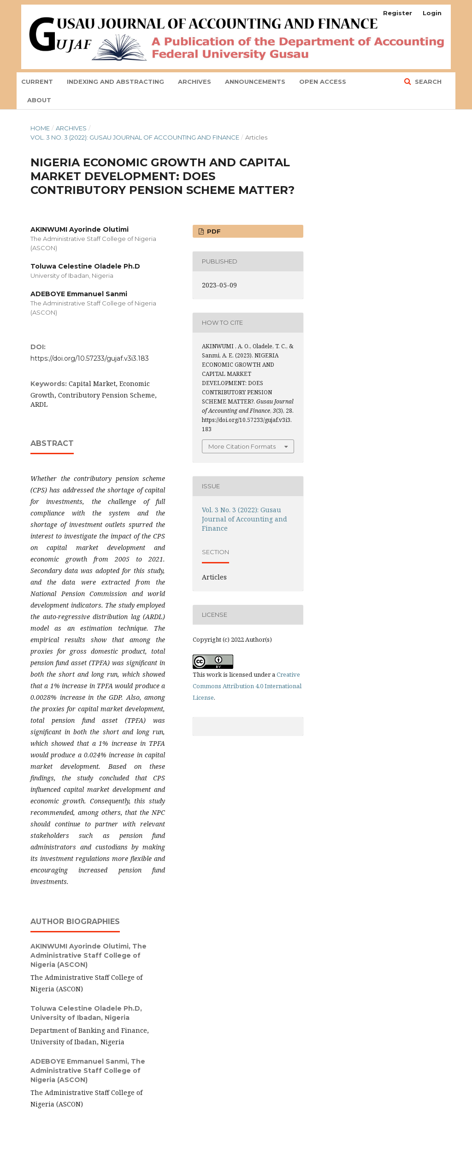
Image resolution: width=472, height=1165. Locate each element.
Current (37, 81)
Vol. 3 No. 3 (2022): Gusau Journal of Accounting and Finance (134, 137)
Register (397, 13)
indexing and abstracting (115, 81)
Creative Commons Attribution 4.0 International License (247, 686)
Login (432, 13)
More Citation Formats (242, 446)
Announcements (255, 81)
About (39, 100)
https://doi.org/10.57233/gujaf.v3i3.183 (89, 358)
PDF (213, 231)
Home (40, 128)
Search (427, 81)
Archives (194, 81)
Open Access (322, 81)
